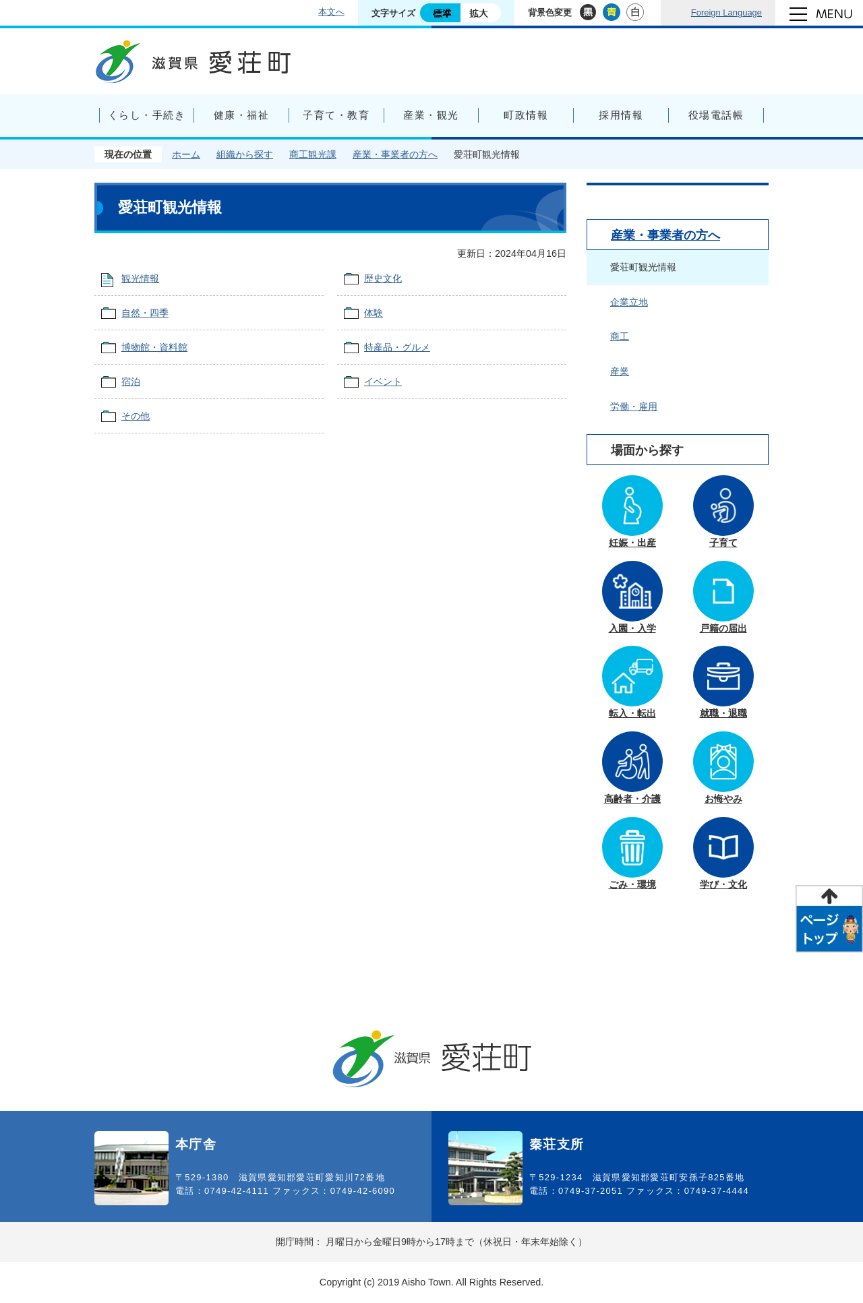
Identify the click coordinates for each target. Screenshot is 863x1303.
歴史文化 (383, 278)
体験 (373, 312)
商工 (619, 336)
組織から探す (244, 154)
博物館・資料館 (154, 347)
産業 (619, 371)
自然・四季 (145, 312)
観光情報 (140, 278)
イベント (383, 381)
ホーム (186, 154)
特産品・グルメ (397, 347)
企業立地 (629, 302)
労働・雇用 (633, 406)
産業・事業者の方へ (395, 154)
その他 (135, 416)
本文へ (331, 12)
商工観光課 (312, 154)
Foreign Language (726, 12)
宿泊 (130, 381)
